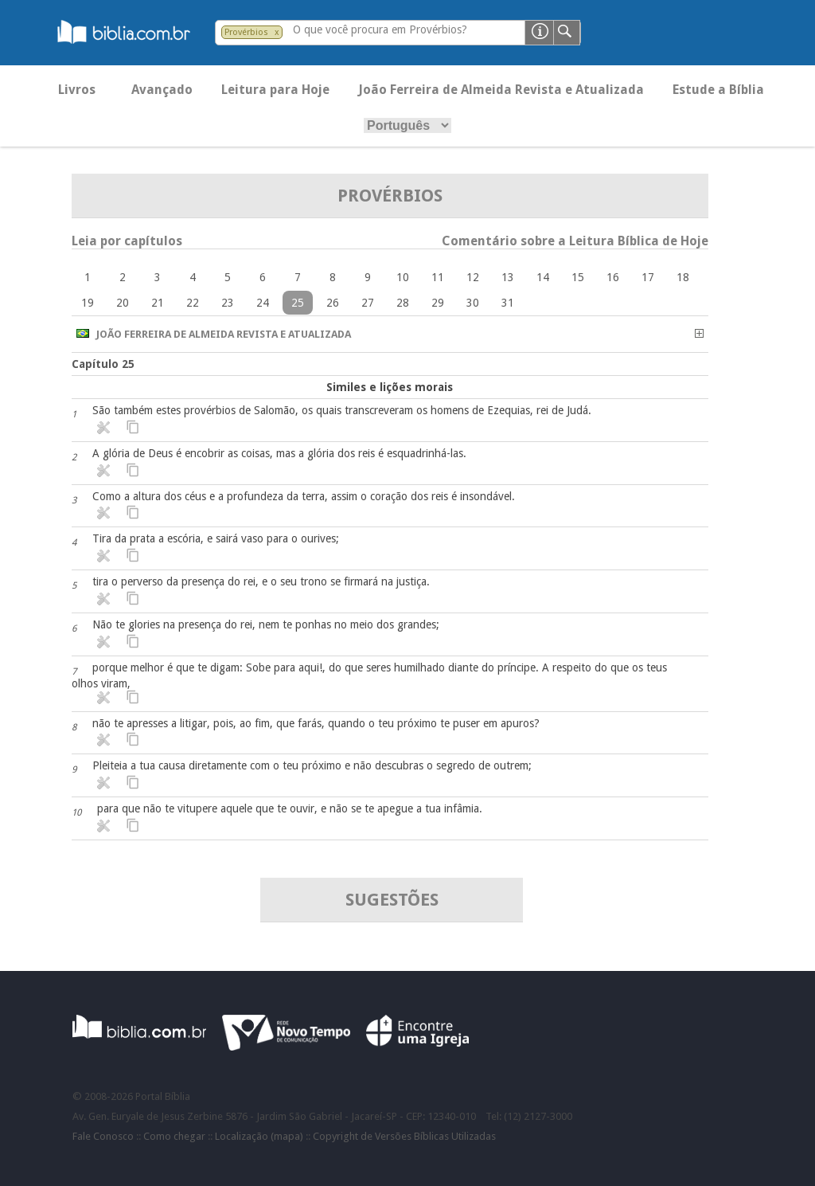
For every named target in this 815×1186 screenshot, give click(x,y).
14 (542, 277)
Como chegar (174, 1136)
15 (577, 277)
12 (472, 277)
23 (227, 302)
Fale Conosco (103, 1136)
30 (472, 302)
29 (437, 302)
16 (612, 277)
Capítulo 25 (103, 364)
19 (87, 302)
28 (402, 302)
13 (507, 277)
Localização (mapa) (259, 1136)
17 (647, 277)
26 (332, 302)
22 (192, 302)
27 (367, 302)
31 (507, 302)
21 (157, 302)
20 (122, 302)
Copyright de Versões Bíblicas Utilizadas (404, 1136)
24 (262, 302)
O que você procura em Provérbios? (380, 29)
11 (437, 277)
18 (683, 277)
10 (402, 277)
